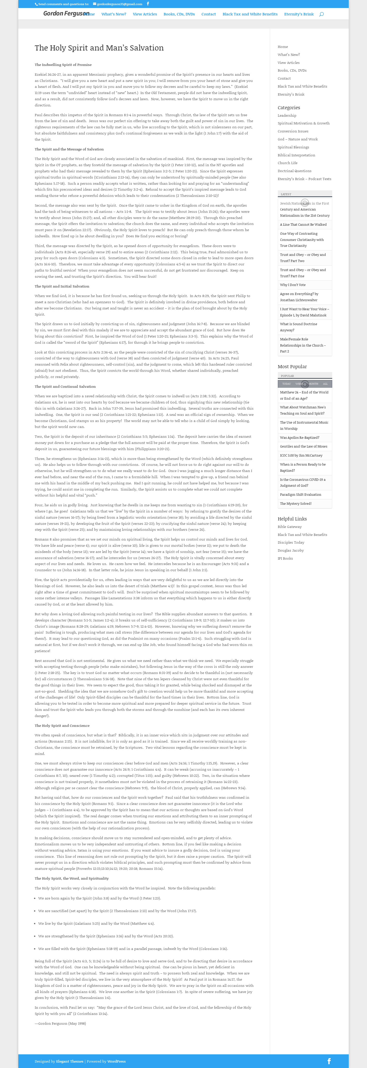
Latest (286, 194)
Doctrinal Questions (295, 170)
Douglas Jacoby (291, 550)
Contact (209, 14)
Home (89, 14)
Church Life (287, 162)
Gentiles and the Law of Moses (303, 446)
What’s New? (114, 14)
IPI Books (285, 558)
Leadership (287, 115)
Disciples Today (291, 542)
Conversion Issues (293, 131)
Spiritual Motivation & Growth (304, 123)
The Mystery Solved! (296, 503)
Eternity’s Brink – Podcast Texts (304, 178)
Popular (287, 376)
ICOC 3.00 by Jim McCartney (301, 455)
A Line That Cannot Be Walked (303, 224)
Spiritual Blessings (293, 147)
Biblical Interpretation (296, 155)
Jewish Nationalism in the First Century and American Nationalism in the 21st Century (305, 209)
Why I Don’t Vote (293, 284)
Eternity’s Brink (299, 14)
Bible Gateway (290, 526)
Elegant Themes (70, 1061)
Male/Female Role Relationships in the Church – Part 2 (303, 345)
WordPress (116, 1061)
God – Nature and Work (298, 139)
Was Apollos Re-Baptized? (299, 437)
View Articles (145, 14)
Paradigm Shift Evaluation (300, 494)
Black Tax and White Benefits (250, 14)
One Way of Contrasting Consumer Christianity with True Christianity (302, 239)
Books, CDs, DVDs (179, 14)
